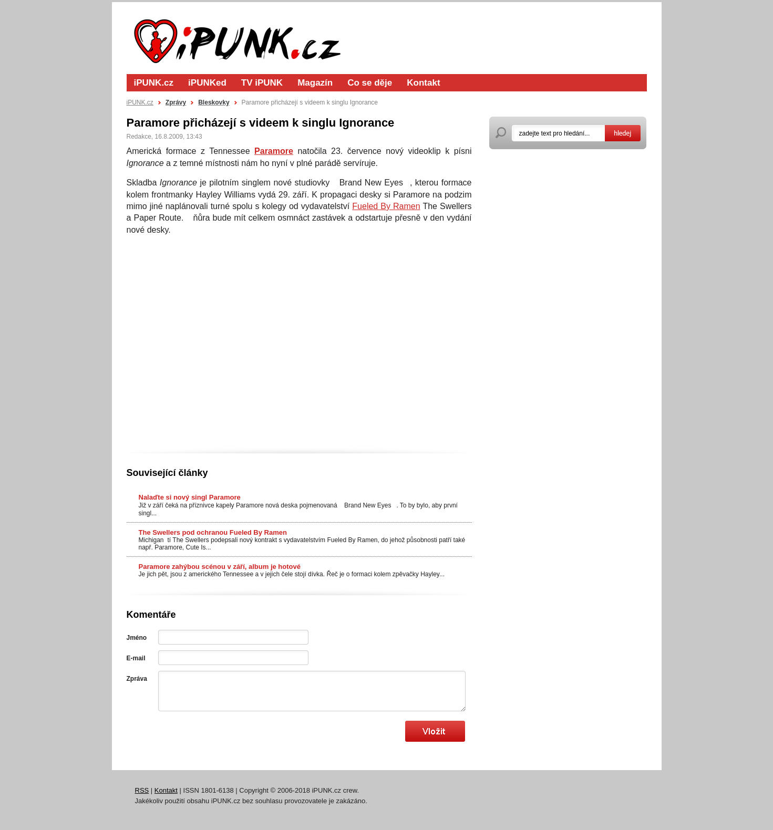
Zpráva (137, 678)
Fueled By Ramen (386, 206)
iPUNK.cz (154, 83)
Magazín (315, 83)
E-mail (136, 658)
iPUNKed (207, 83)
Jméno (137, 637)
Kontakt (423, 83)
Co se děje (369, 83)
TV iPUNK (262, 83)
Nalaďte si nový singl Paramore (190, 497)
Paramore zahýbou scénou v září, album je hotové (220, 566)
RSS (142, 790)
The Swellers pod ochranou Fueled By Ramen (213, 532)
